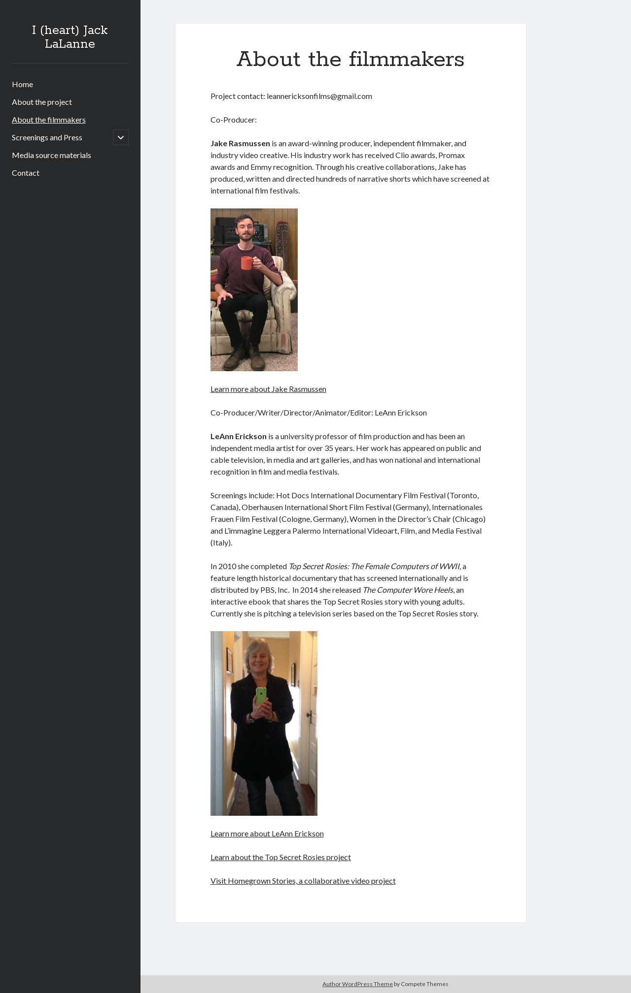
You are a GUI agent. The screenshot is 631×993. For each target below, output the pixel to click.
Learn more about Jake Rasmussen (268, 388)
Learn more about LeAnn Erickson (267, 833)
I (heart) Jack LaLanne (70, 37)
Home (22, 84)
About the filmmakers (49, 119)
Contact (25, 172)
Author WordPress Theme (357, 984)
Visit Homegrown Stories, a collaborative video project (303, 880)
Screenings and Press (47, 137)
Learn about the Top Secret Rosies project (280, 857)
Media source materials (51, 155)
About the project (42, 101)
